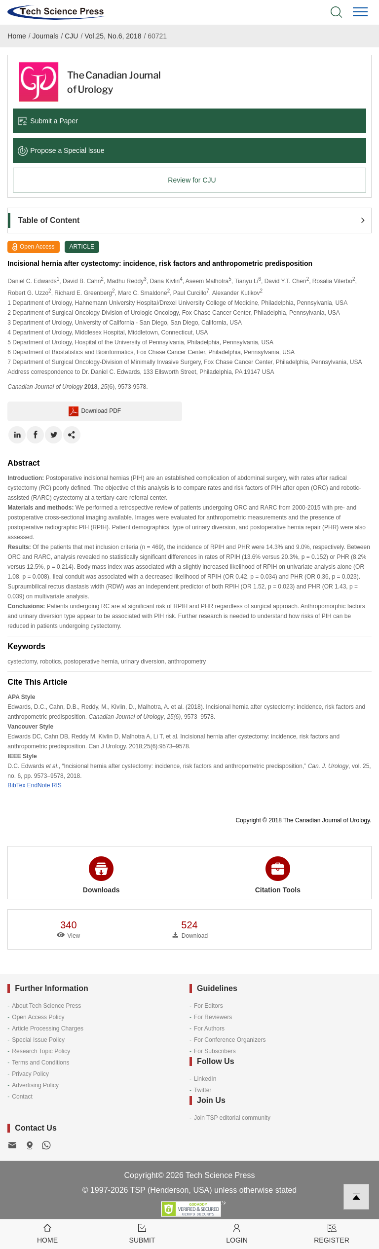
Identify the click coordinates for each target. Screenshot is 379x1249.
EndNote (38, 785)
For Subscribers (215, 1051)
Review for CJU (192, 180)
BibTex (16, 785)
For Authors (209, 1028)
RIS (57, 785)
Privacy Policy (30, 1073)
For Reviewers (213, 1017)
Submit (142, 1233)
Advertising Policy (35, 1085)
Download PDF (95, 411)
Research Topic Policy (41, 1051)
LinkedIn (205, 1078)
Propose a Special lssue (61, 150)
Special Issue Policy (38, 1039)
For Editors (208, 1005)
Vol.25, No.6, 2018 (112, 36)
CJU (71, 36)
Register (331, 1233)
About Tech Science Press (46, 1005)
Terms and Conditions (40, 1062)
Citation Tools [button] (278, 875)
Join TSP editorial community (232, 1117)
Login (237, 1233)
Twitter (202, 1090)
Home (16, 36)
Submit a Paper (48, 121)
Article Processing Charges (47, 1028)
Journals (46, 36)
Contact (22, 1096)
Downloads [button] (101, 875)
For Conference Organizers (229, 1039)
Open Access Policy (38, 1017)
